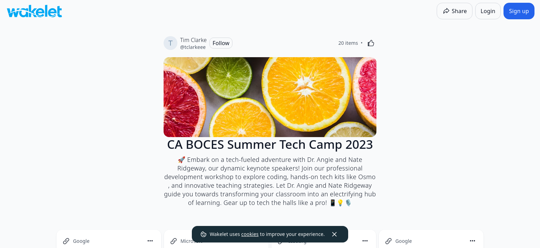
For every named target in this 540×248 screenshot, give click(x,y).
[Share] (455, 11)
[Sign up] (518, 11)
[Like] (370, 43)
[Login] (488, 11)
